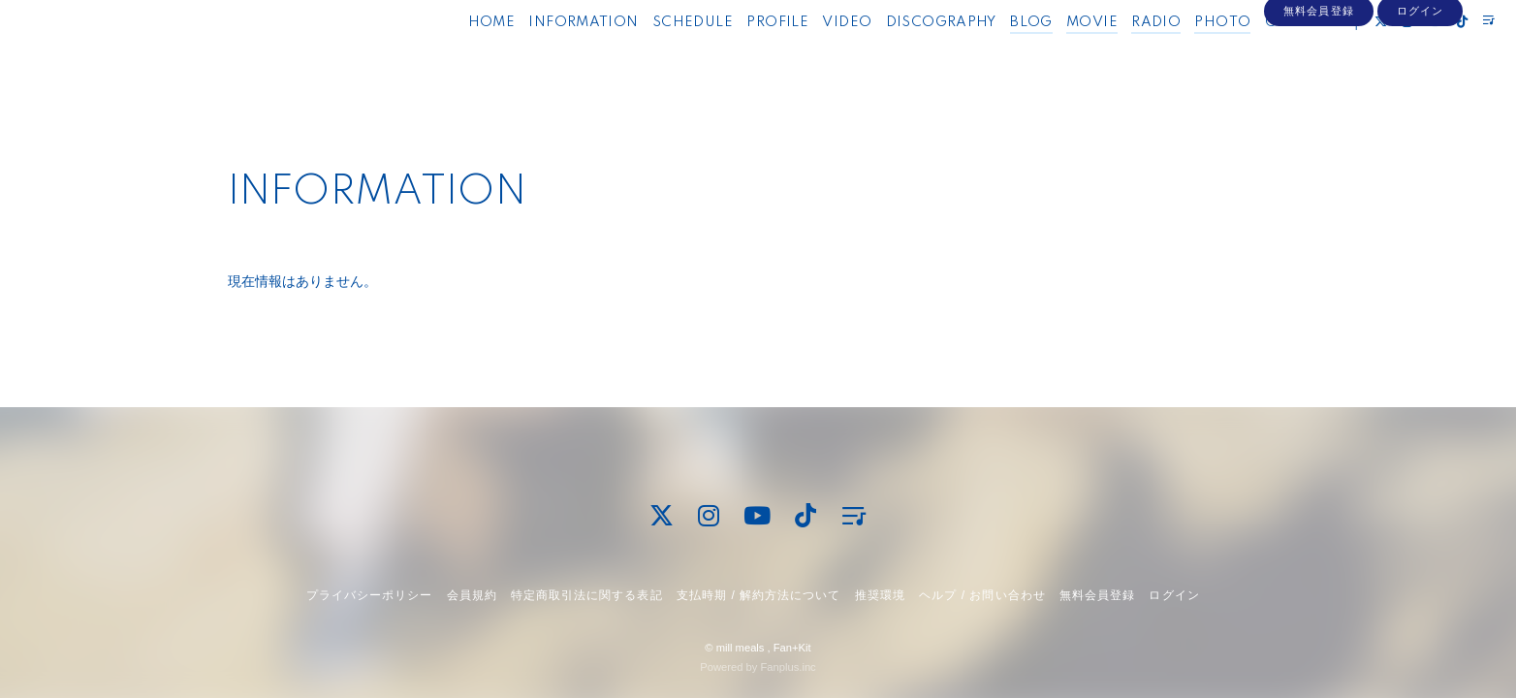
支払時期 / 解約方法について (759, 595)
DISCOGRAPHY (905, 56)
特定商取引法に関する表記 (586, 595)
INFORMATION (548, 56)
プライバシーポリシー (369, 595)
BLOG (996, 56)
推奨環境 (880, 595)
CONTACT (1266, 56)
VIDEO (812, 56)
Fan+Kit (792, 647)
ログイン (1420, 89)
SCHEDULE (656, 56)
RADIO (1121, 56)
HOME (456, 56)
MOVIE (1056, 56)
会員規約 (472, 595)
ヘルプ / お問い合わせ (982, 595)
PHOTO (1187, 56)
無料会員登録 (1318, 89)
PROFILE (742, 56)
